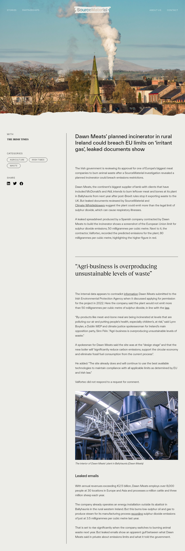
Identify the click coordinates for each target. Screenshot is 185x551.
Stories (11, 10)
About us (155, 10)
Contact (172, 10)
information (131, 293)
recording (137, 513)
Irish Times (38, 160)
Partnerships (31, 10)
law (167, 307)
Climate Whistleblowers (90, 205)
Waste (13, 166)
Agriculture (17, 160)
